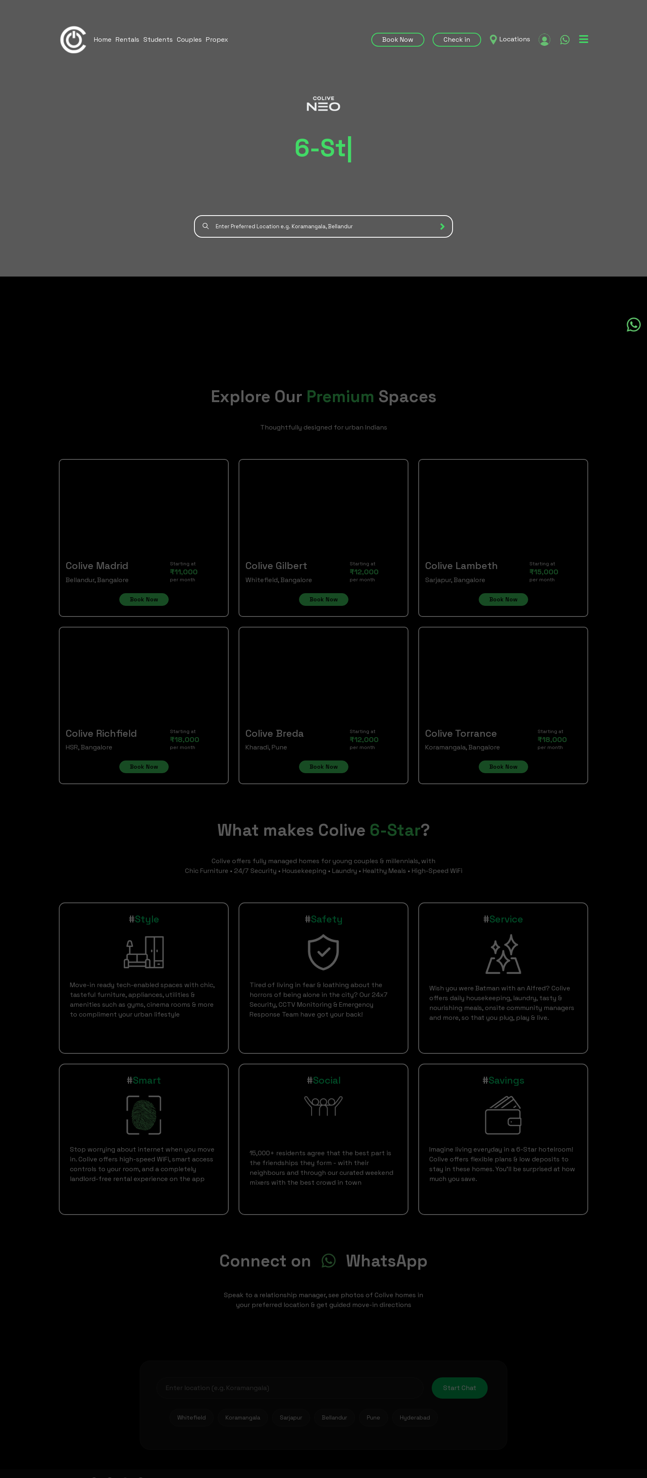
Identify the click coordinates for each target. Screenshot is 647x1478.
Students (158, 39)
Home (103, 39)
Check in (457, 39)
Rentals (127, 39)
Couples (189, 39)
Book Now (397, 39)
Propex (217, 39)
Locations (515, 39)
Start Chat (459, 1388)
